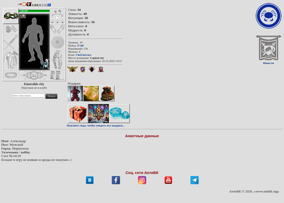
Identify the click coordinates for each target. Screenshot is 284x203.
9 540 (80, 45)
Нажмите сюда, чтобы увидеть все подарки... (96, 125)
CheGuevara (83, 54)
